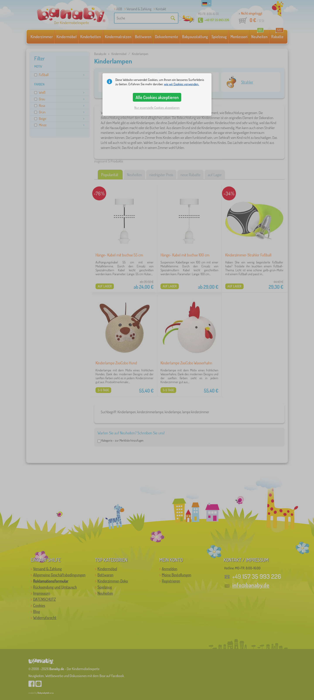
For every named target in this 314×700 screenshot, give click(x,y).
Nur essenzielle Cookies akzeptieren (157, 108)
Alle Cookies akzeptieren (157, 97)
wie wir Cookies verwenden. (181, 84)
